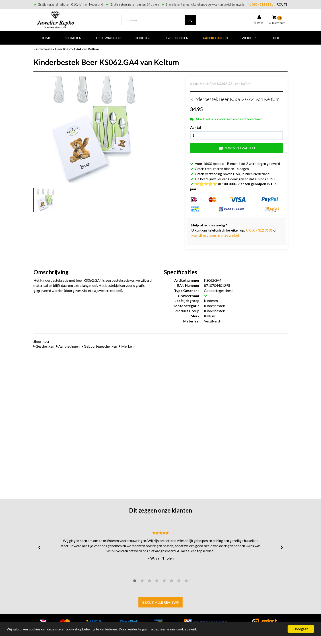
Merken (126, 346)
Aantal (195, 127)
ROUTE (282, 4)
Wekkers (249, 38)
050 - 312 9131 (261, 4)
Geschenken (177, 38)
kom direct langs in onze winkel (215, 235)
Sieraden (73, 38)
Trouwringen (108, 38)
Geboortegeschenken (99, 346)
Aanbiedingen (215, 38)
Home (46, 38)
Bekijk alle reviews (160, 602)
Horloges (143, 38)
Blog (276, 38)
